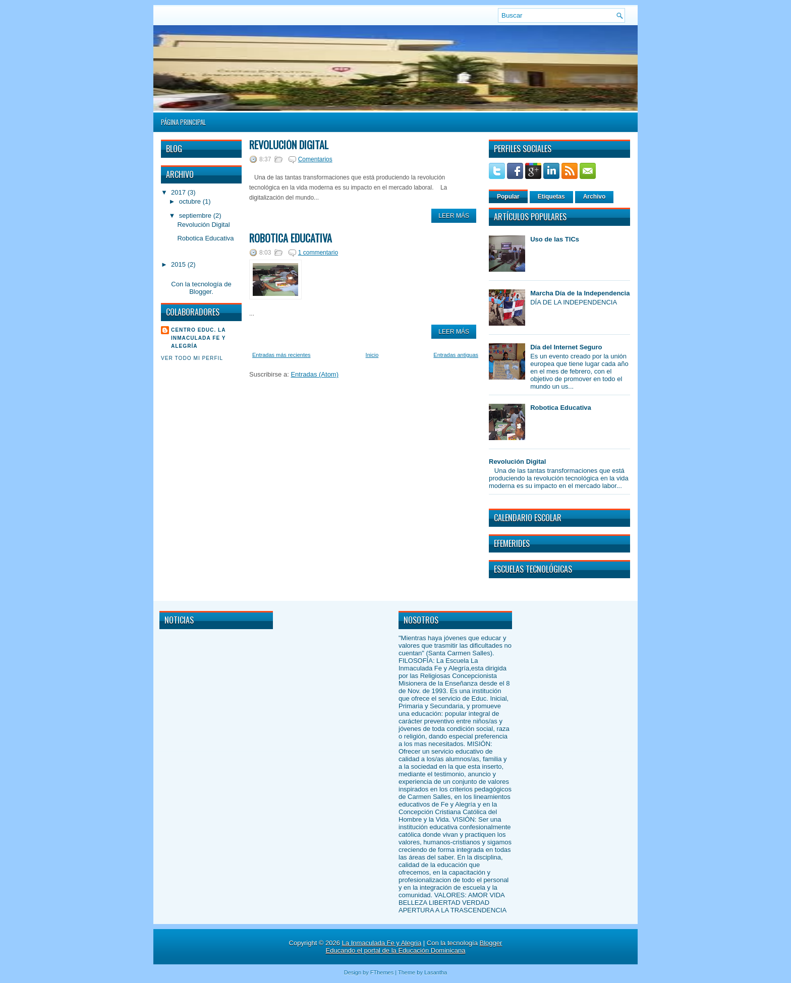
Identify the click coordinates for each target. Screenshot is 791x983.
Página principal (183, 122)
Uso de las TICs (554, 239)
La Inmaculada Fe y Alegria (382, 943)
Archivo (594, 196)
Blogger (200, 291)
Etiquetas (551, 196)
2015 (178, 264)
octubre (190, 201)
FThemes (381, 972)
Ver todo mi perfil (192, 358)
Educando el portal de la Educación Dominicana (396, 950)
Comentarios (315, 159)
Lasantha (435, 972)
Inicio (372, 355)
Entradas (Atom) (314, 374)
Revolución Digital (203, 224)
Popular (508, 196)
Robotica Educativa (205, 238)
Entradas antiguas (455, 355)
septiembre (195, 215)
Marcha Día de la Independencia (580, 293)
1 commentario (318, 252)
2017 (178, 192)
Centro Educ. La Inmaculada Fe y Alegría (198, 338)
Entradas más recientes (281, 355)
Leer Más (453, 215)
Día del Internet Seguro (566, 347)
